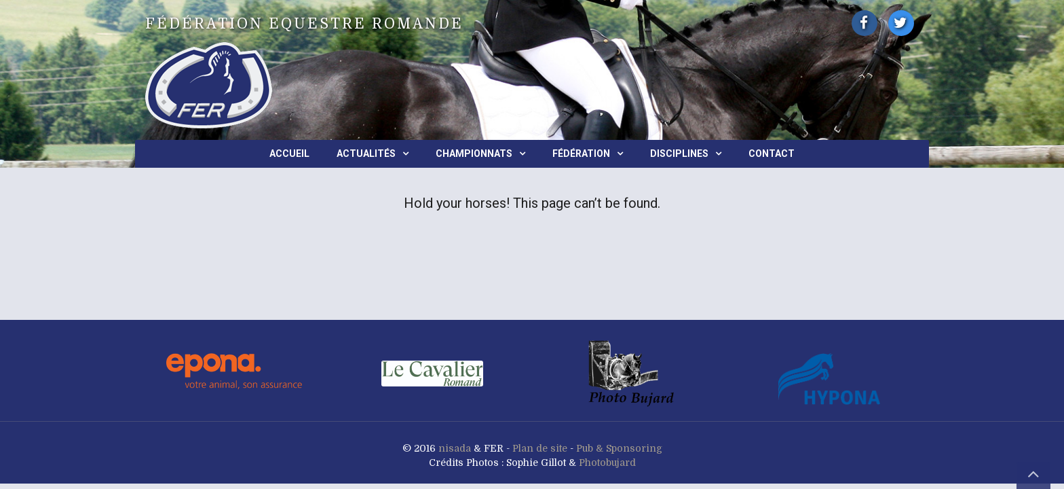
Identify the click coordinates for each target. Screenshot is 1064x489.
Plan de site (539, 448)
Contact (771, 153)
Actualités (366, 153)
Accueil (289, 153)
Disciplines (679, 153)
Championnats (474, 153)
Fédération (581, 153)
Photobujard (607, 462)
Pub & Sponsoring (619, 448)
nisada (454, 448)
